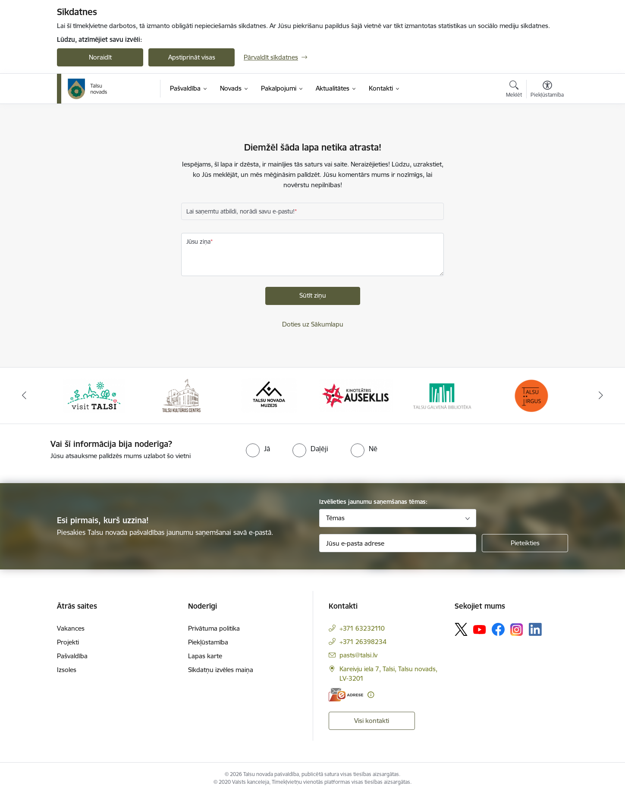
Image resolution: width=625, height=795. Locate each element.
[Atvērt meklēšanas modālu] (514, 90)
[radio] (258, 448)
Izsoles (66, 670)
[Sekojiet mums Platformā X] (461, 629)
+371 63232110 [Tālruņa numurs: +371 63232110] (362, 628)
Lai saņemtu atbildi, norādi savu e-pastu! (240, 211)
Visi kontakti (371, 720)
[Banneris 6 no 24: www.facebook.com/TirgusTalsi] (531, 395)
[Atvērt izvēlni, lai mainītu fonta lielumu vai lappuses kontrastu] (547, 90)
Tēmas (335, 518)
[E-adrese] (346, 695)
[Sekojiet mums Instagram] (516, 629)
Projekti (68, 642)
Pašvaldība (72, 656)
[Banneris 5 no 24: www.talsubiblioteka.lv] (443, 395)
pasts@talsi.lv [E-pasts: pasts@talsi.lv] (358, 655)
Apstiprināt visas (191, 57)
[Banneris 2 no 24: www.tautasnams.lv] (181, 395)
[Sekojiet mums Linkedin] (535, 629)
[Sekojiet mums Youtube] (479, 629)
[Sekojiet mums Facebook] (498, 629)
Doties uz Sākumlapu (312, 324)
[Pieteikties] (525, 543)
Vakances (71, 628)
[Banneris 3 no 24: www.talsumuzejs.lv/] (269, 395)
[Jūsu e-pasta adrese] (398, 543)
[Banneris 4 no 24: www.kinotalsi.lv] (356, 395)
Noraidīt (100, 57)
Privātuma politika (214, 628)
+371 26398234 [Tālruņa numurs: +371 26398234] (362, 642)
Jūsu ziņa (198, 241)
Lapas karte (205, 656)
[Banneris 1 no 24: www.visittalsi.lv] (94, 395)
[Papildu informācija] (370, 694)
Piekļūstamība (208, 642)
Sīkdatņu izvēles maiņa (220, 670)
